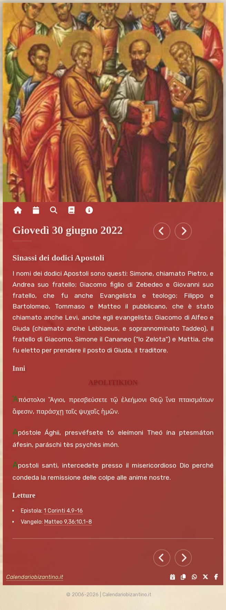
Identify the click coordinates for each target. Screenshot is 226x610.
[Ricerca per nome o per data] (53, 213)
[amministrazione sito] (156, 598)
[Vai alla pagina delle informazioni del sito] (89, 213)
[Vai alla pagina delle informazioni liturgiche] (71, 213)
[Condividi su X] (203, 580)
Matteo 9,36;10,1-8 (68, 525)
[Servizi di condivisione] (171, 580)
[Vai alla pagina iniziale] (18, 213)
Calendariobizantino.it (34, 580)
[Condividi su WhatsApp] (192, 580)
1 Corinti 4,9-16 (63, 514)
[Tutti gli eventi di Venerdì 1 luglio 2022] (183, 234)
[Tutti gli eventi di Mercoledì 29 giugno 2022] (161, 234)
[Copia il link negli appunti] (182, 580)
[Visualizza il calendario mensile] (36, 213)
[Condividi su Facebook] (214, 580)
